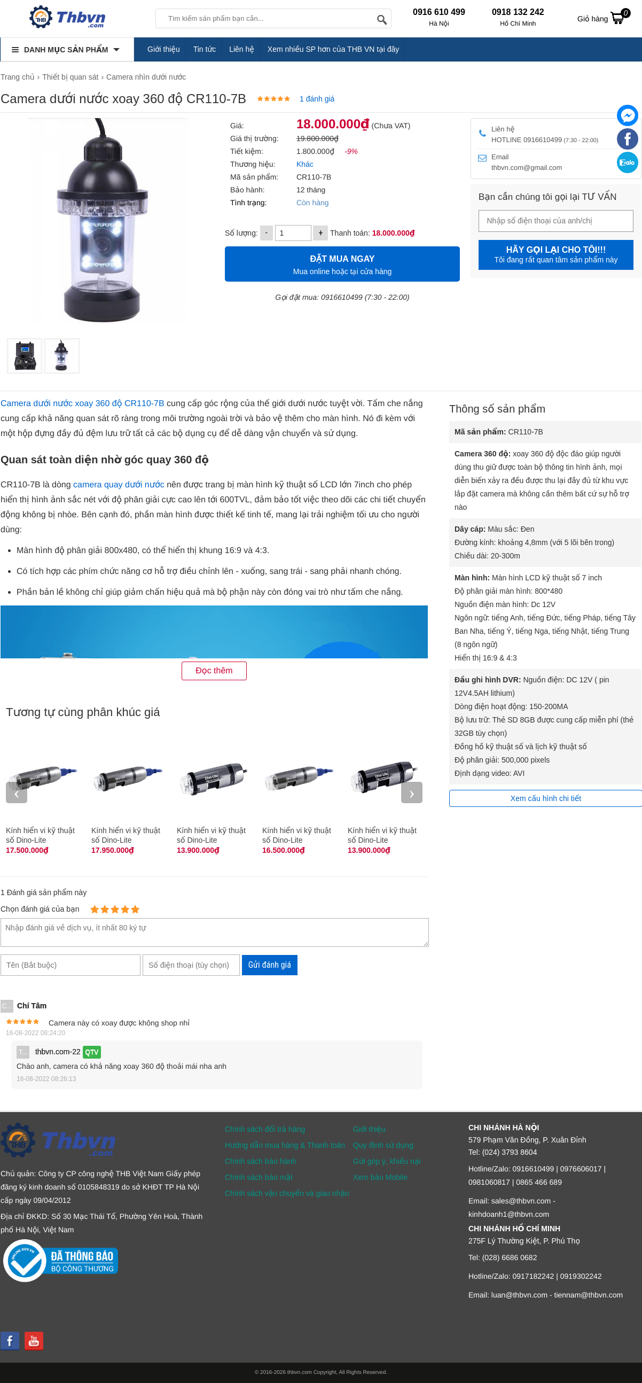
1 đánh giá (317, 99)
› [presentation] (412, 792)
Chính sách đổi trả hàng (265, 1129)
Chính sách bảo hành (260, 1161)
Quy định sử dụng (383, 1145)
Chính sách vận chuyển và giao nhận (287, 1193)
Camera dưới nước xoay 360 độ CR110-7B (83, 403)
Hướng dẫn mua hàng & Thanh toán (285, 1145)
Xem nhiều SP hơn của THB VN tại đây (334, 49)
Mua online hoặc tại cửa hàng (342, 264)
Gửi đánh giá (269, 965)
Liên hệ (241, 49)
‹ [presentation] (16, 792)
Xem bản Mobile (380, 1177)
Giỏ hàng (604, 17)
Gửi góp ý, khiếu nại (386, 1161)
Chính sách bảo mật (259, 1177)
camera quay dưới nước (119, 485)
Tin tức (204, 49)
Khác (304, 164)
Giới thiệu (163, 49)
